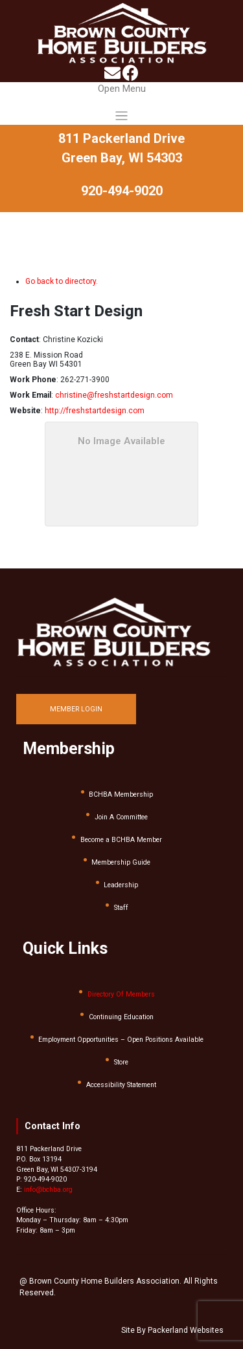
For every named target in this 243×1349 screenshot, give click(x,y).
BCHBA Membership (121, 794)
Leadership (121, 885)
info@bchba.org (48, 1189)
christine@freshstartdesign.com (114, 395)
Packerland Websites (186, 1330)
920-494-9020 (122, 191)
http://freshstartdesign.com (95, 410)
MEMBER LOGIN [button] (76, 709)
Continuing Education (121, 1017)
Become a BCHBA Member (121, 840)
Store (121, 1062)
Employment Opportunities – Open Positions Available (120, 1039)
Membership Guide (120, 862)
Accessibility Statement (121, 1085)
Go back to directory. (61, 281)
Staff (121, 907)
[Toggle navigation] (121, 103)
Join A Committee (121, 817)
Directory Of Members (121, 994)
